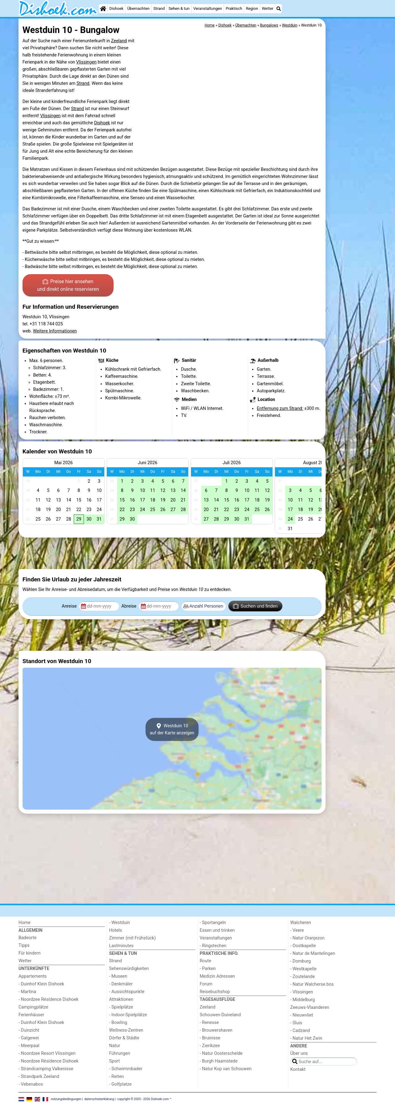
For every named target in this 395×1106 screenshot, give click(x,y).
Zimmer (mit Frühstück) (132, 938)
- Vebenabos (31, 1084)
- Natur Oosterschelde (221, 1053)
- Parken (208, 968)
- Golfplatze (120, 1084)
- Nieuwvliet (301, 1015)
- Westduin (119, 922)
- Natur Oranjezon (307, 938)
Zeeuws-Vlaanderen (309, 1007)
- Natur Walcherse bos (312, 984)
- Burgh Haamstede (219, 1061)
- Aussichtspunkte (126, 991)
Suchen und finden (255, 606)
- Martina (27, 991)
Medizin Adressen (217, 976)
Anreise (70, 606)
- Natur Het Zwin (306, 1038)
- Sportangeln (213, 922)
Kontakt (298, 1069)
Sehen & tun (178, 8)
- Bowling (118, 1022)
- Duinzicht (29, 1030)
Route (205, 961)
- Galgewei (29, 1038)
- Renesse (209, 1022)
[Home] (103, 8)
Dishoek (116, 8)
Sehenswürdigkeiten (129, 968)
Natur (114, 1045)
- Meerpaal (29, 1045)
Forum (206, 984)
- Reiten (116, 1076)
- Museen (118, 976)
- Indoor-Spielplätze (128, 1014)
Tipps (24, 945)
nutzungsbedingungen (66, 1099)
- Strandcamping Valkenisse (46, 1068)
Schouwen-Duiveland (220, 1014)
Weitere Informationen (55, 331)
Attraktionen (121, 999)
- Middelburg (302, 999)
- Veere (297, 930)
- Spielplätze (121, 1007)
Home (25, 922)
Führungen (119, 1053)
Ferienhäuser (31, 1014)
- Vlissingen (301, 992)
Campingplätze (33, 1007)
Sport (114, 1061)
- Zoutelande (302, 976)
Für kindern (30, 953)
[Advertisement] (351, 160)
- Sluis (296, 1023)
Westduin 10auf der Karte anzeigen (172, 729)
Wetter (267, 8)
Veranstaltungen (207, 8)
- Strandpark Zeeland (39, 1076)
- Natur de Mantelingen (312, 953)
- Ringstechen (213, 945)
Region (252, 8)
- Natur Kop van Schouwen (226, 1068)
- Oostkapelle (303, 945)
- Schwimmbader (126, 1068)
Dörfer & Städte (124, 1038)
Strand (159, 8)
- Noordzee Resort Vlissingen (47, 1053)
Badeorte (27, 937)
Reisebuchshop (215, 991)
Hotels (115, 930)
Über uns (299, 1053)
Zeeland (119, 40)
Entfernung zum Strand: (280, 408)
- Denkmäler (121, 984)
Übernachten (138, 8)
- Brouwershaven (216, 1030)
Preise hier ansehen (68, 286)
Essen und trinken (217, 930)
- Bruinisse (210, 1038)
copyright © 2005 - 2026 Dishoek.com (143, 1099)
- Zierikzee (210, 1045)
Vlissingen (86, 62)
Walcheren (300, 922)
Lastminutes (121, 945)
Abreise (129, 606)
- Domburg (300, 961)
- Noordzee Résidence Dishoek (48, 999)
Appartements (33, 976)
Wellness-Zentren (126, 1030)
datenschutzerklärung (99, 1099)
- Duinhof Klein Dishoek (41, 984)
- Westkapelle (303, 969)
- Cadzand (300, 1030)
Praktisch (234, 8)
